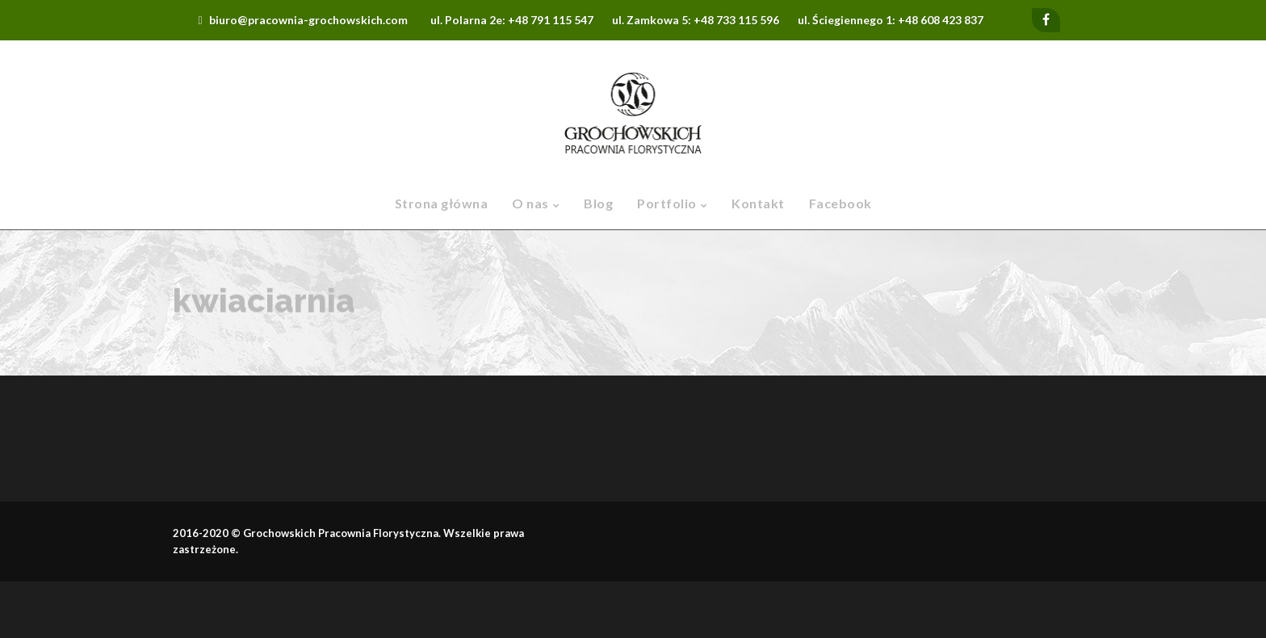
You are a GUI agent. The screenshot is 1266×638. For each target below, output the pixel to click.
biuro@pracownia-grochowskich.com (308, 20)
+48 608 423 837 (940, 20)
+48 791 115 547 (550, 20)
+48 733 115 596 (736, 20)
